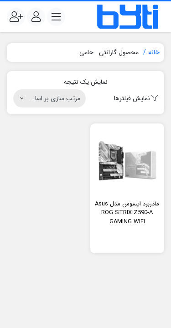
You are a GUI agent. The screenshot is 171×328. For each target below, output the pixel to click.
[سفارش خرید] (49, 98)
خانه (154, 52)
